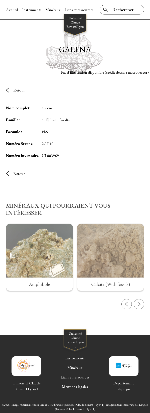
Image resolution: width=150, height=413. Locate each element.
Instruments (31, 9)
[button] (126, 317)
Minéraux (53, 9)
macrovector (137, 72)
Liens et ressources (78, 9)
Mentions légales (75, 386)
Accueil (12, 9)
